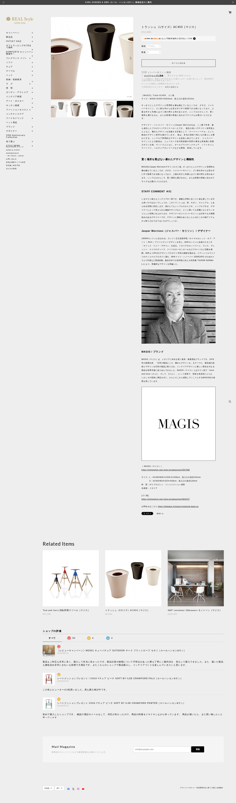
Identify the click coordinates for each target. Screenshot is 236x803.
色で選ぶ (10, 138)
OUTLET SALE (13, 38)
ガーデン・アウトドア (17, 89)
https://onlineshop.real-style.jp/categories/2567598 (165, 470)
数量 (143, 52)
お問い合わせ (11, 159)
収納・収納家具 (20, 76)
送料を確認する (171, 87)
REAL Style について (15, 147)
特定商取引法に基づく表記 (206, 788)
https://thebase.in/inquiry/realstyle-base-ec (178, 506)
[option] (92, 58)
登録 (198, 749)
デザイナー (11, 127)
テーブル (10, 67)
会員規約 (219, 788)
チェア (10, 63)
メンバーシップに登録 (153, 75)
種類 (143, 46)
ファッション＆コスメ (17, 106)
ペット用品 (11, 119)
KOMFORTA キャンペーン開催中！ (19, 49)
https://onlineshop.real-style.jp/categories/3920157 (165, 499)
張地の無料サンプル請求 (16, 162)
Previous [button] (54, 58)
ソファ (15, 59)
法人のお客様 (11, 168)
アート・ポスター (20, 97)
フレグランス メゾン (16, 55)
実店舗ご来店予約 (13, 165)
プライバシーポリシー (188, 788)
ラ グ (9, 80)
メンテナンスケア (15, 110)
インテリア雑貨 (20, 93)
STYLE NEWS (13, 142)
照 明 (9, 84)
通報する (160, 513)
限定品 (9, 33)
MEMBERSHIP (12, 153)
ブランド (10, 123)
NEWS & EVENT (13, 150)
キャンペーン (13, 29)
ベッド (9, 72)
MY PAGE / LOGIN (16, 156)
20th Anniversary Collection (15, 133)
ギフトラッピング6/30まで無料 (19, 43)
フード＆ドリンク (15, 115)
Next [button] (130, 58)
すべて (52, 638)
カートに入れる (178, 63)
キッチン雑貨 (20, 102)
